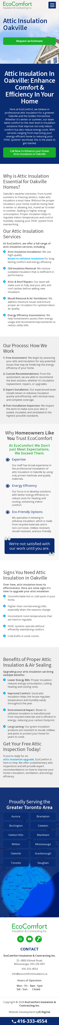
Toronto (16, 863)
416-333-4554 (29, 1021)
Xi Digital (44, 1012)
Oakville (16, 853)
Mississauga (43, 844)
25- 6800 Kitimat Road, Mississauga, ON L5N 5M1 (29, 962)
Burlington (16, 825)
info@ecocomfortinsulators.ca (29, 974)
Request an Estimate (29, 41)
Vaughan (43, 863)
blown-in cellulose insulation (26, 258)
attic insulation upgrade (18, 759)
